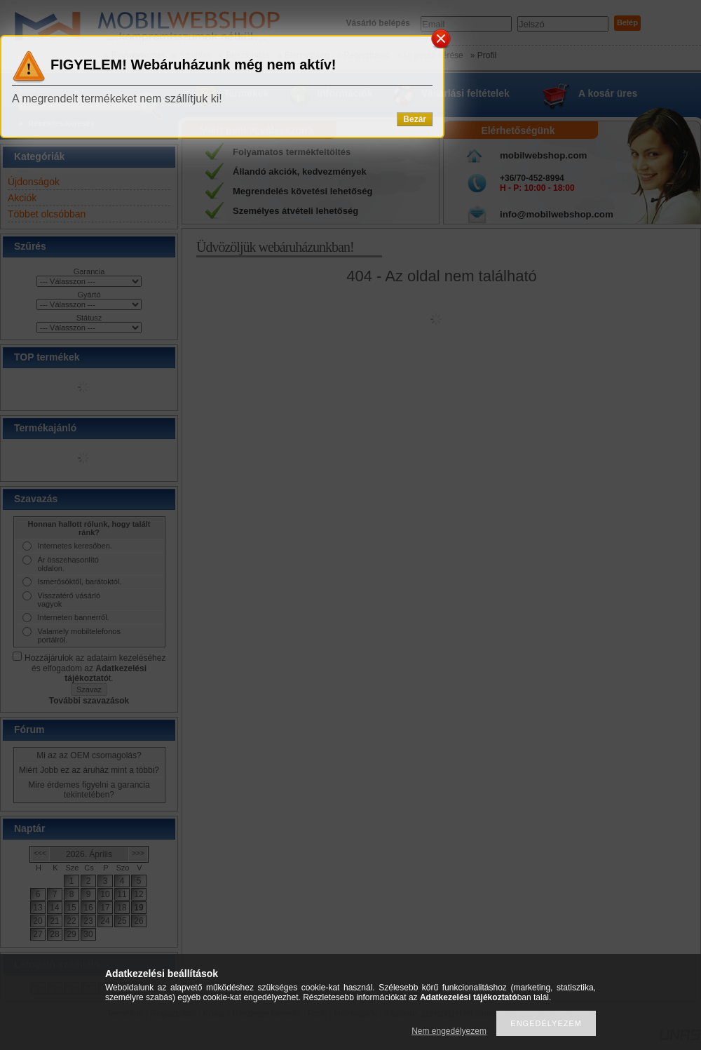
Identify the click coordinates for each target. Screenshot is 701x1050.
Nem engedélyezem (448, 1031)
